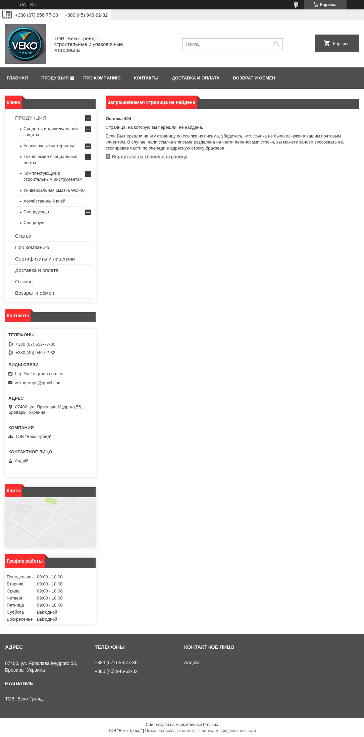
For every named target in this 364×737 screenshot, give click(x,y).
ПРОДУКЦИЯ (30, 118)
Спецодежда (36, 211)
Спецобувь (34, 222)
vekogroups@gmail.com (38, 382)
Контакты (146, 77)
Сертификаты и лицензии (45, 259)
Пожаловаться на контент (169, 730)
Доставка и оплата (195, 77)
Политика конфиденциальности (226, 730)
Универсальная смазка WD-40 (54, 190)
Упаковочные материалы (48, 145)
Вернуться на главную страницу (150, 156)
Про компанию (101, 77)
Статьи (23, 236)
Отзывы (24, 281)
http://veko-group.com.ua (39, 373)
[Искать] (277, 44)
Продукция (54, 77)
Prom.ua (210, 724)
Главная (17, 77)
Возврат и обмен (254, 77)
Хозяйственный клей (44, 201)
